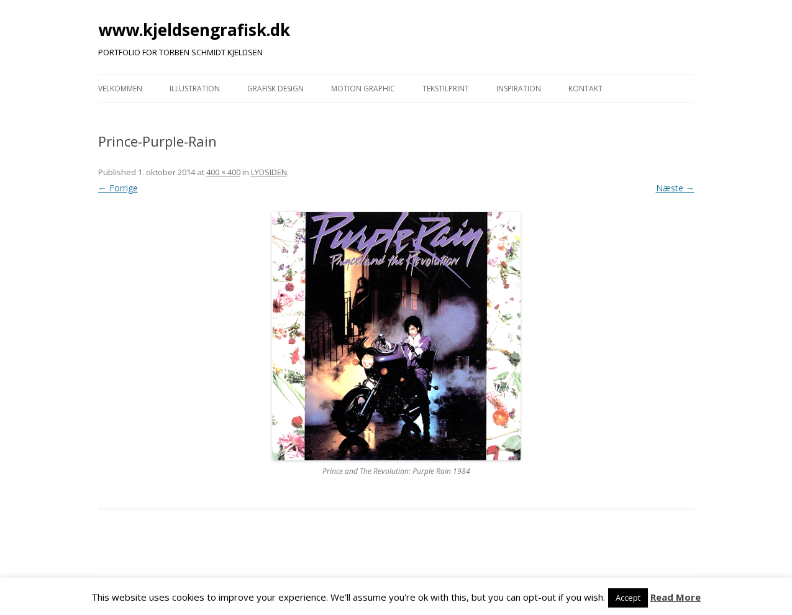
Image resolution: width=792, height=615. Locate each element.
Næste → (675, 188)
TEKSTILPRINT (445, 88)
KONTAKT (585, 88)
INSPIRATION (518, 88)
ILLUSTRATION (195, 88)
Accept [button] (628, 597)
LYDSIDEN (269, 172)
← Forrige (118, 188)
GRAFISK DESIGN (275, 88)
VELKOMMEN (120, 88)
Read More (675, 597)
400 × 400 (223, 172)
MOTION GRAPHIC (363, 88)
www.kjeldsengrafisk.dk (194, 30)
